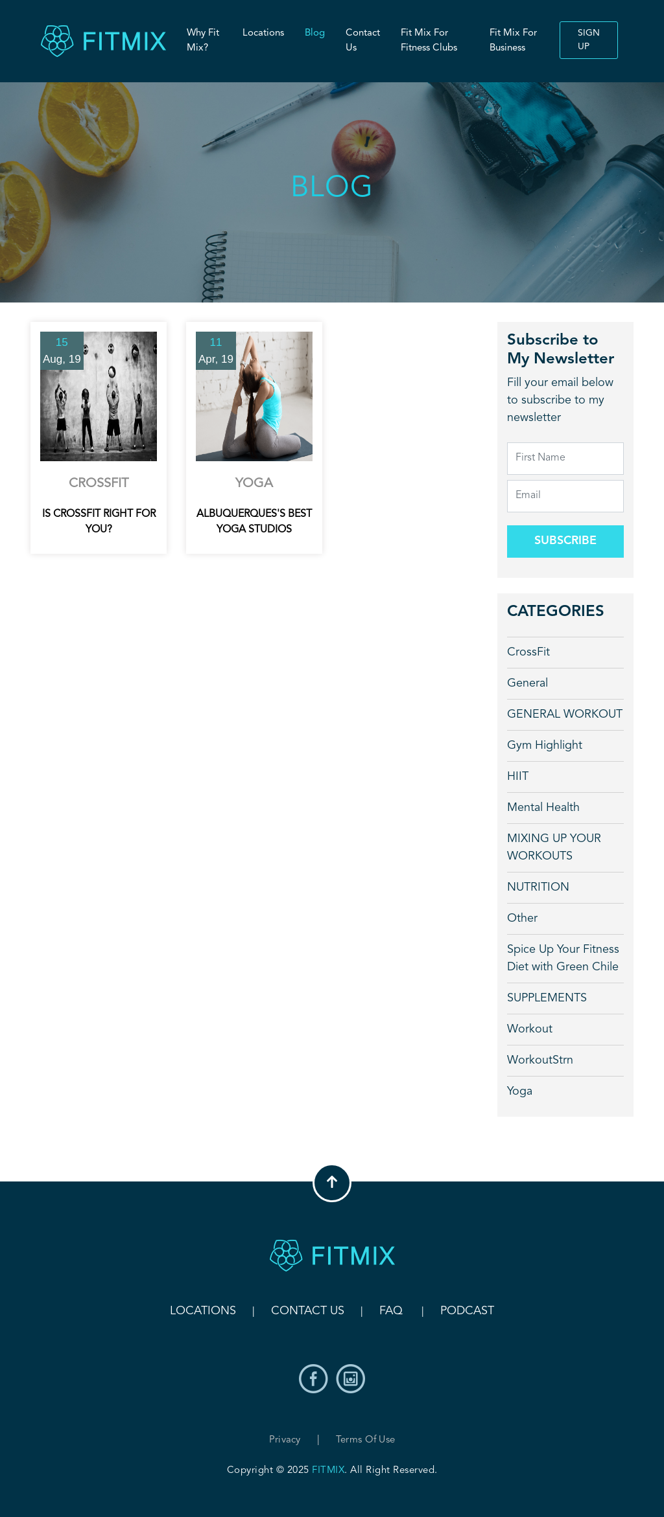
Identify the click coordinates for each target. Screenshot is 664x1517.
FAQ (391, 1311)
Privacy (285, 1440)
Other (522, 918)
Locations (263, 33)
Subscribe (565, 541)
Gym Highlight (544, 745)
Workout (529, 1029)
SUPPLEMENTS (547, 998)
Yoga (519, 1091)
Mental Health (543, 808)
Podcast (467, 1311)
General (527, 683)
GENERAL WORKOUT (564, 714)
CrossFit (528, 652)
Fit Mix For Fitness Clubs (429, 41)
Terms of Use (366, 1440)
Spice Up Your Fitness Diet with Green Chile (563, 958)
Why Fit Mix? (203, 41)
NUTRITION (538, 887)
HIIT (517, 776)
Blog (315, 33)
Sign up (589, 40)
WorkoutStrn (540, 1060)
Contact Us (363, 41)
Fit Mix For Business (513, 41)
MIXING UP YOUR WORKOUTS (554, 847)
